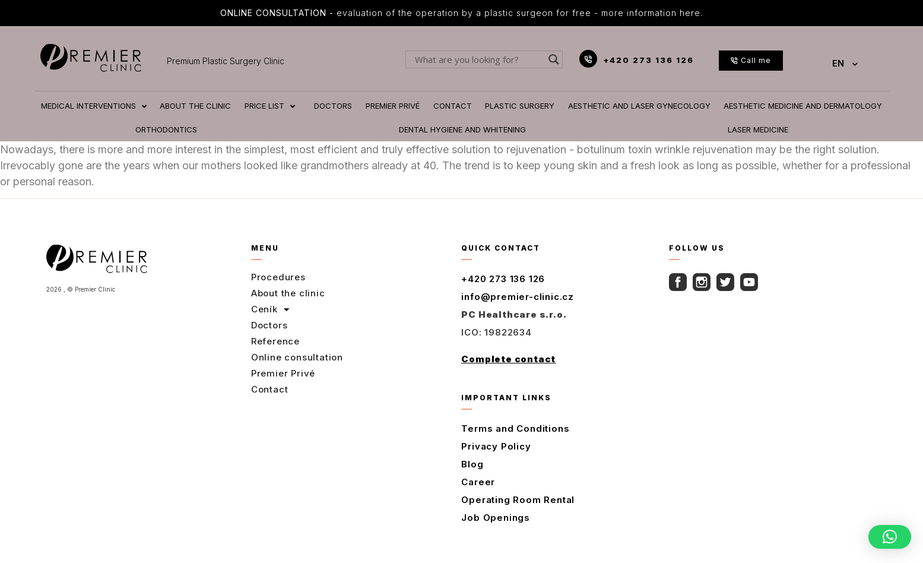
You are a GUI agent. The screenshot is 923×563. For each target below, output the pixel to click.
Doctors (269, 325)
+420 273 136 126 (648, 60)
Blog (472, 464)
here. (691, 13)
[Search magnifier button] (553, 59)
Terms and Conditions (515, 428)
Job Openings (495, 517)
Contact (269, 389)
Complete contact (508, 359)
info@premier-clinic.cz (517, 296)
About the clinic (288, 293)
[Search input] (479, 59)
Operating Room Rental (518, 499)
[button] (889, 537)
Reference (275, 341)
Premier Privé (283, 373)
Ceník (270, 309)
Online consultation (297, 357)
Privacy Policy (496, 446)
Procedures (278, 277)
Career (478, 482)
